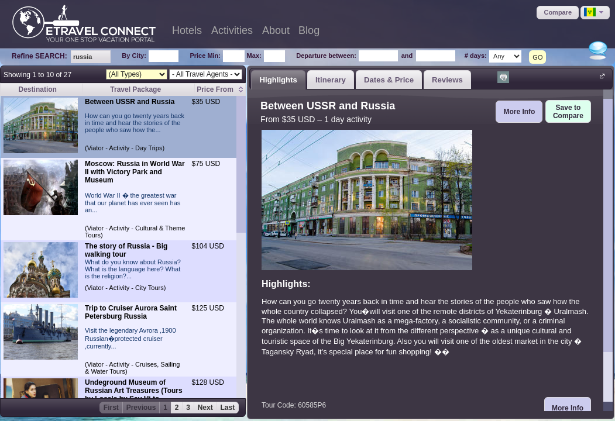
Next (205, 407)
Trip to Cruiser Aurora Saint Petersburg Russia (131, 312)
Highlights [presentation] (278, 79)
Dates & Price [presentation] (389, 79)
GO (537, 57)
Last (228, 407)
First (111, 407)
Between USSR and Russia (129, 102)
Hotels (187, 30)
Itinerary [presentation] (330, 79)
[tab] (278, 79)
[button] (558, 12)
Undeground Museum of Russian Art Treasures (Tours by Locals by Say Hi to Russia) (134, 394)
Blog (308, 30)
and (407, 55)
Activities (232, 30)
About (276, 30)
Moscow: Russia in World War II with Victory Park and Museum (135, 172)
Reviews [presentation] (447, 79)
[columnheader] (220, 90)
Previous (141, 407)
